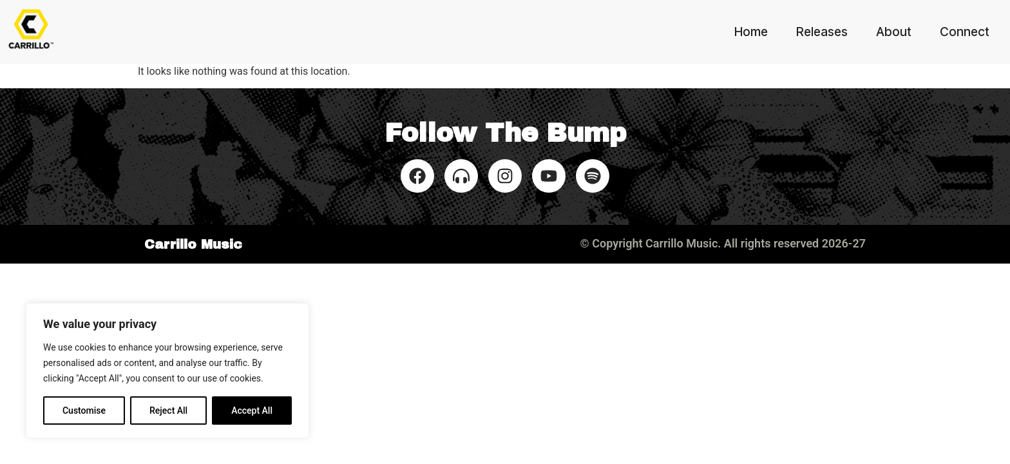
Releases (822, 31)
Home (751, 31)
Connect (964, 31)
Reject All (168, 410)
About (893, 31)
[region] (167, 370)
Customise (84, 410)
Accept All (251, 410)
